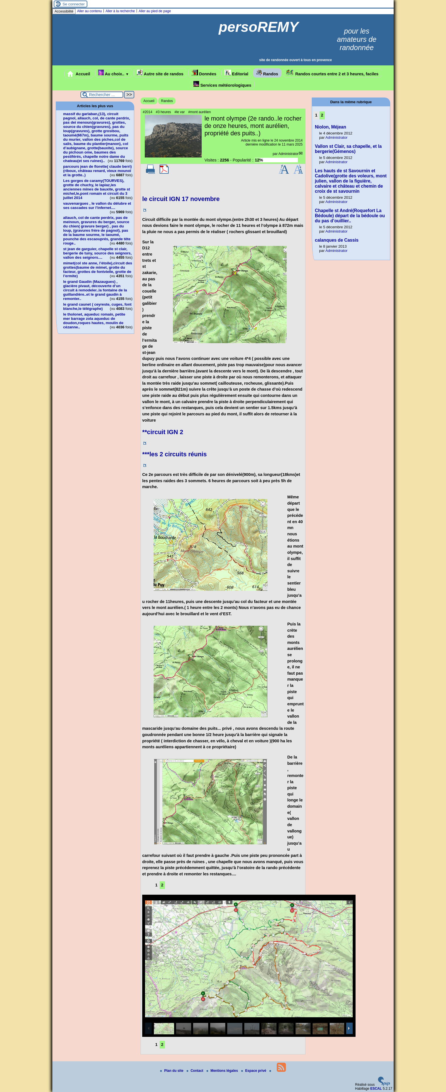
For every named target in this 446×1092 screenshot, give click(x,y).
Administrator (288, 154)
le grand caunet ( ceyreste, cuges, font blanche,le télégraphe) (97, 306)
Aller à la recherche (120, 11)
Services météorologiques (222, 84)
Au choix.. (113, 73)
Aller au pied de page (155, 11)
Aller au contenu (89, 11)
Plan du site (172, 1071)
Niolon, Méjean (330, 127)
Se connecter (74, 4)
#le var (179, 112)
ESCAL (376, 1089)
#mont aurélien (199, 112)
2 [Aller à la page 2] (162, 885)
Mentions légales (223, 1071)
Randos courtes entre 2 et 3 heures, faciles (332, 73)
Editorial (236, 73)
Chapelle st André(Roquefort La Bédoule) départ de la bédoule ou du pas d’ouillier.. (350, 215)
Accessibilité (64, 11)
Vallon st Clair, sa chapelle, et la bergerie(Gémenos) (348, 149)
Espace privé (254, 1071)
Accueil (78, 74)
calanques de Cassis (336, 240)
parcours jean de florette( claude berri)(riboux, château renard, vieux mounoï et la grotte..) (97, 170)
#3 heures (163, 112)
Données (203, 73)
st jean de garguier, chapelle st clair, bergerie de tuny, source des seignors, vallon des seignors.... (97, 253)
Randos (267, 73)
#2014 (147, 112)
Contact (195, 1071)
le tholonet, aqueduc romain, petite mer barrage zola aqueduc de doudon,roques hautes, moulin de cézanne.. (94, 320)
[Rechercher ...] (101, 95)
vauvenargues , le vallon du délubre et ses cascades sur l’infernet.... (97, 205)
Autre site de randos (160, 73)
